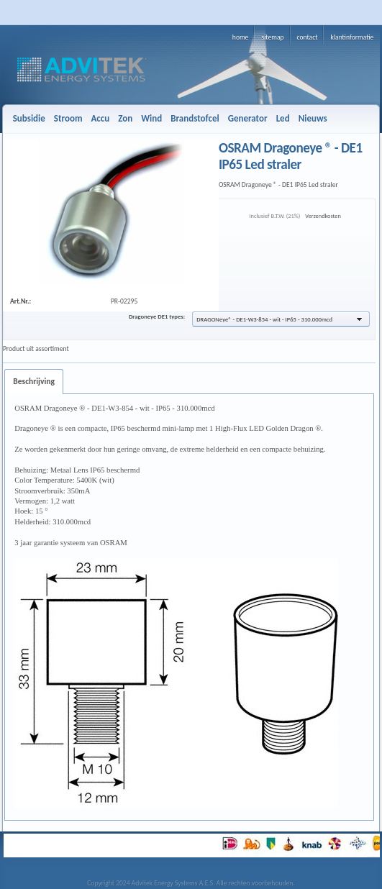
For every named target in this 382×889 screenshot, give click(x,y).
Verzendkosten (323, 215)
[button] (281, 319)
